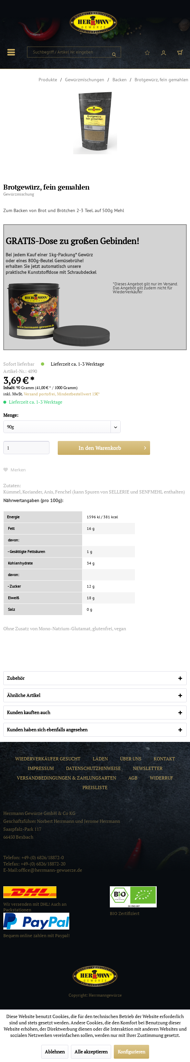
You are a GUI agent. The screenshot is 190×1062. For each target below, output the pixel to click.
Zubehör (15, 678)
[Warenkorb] (180, 52)
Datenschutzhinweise (93, 768)
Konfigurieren (131, 1051)
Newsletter (148, 768)
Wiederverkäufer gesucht (47, 758)
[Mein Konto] (163, 52)
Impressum (41, 768)
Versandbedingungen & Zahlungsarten (66, 778)
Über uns (131, 758)
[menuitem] (12, 52)
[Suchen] (114, 52)
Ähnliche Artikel (23, 695)
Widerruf (161, 778)
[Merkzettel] (147, 52)
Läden (100, 758)
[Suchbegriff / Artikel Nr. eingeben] (74, 52)
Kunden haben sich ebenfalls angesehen (47, 729)
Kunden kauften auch (28, 712)
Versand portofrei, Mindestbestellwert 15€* (62, 393)
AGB (133, 778)
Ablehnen (55, 1051)
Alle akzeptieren (91, 1051)
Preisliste (95, 787)
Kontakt (164, 758)
